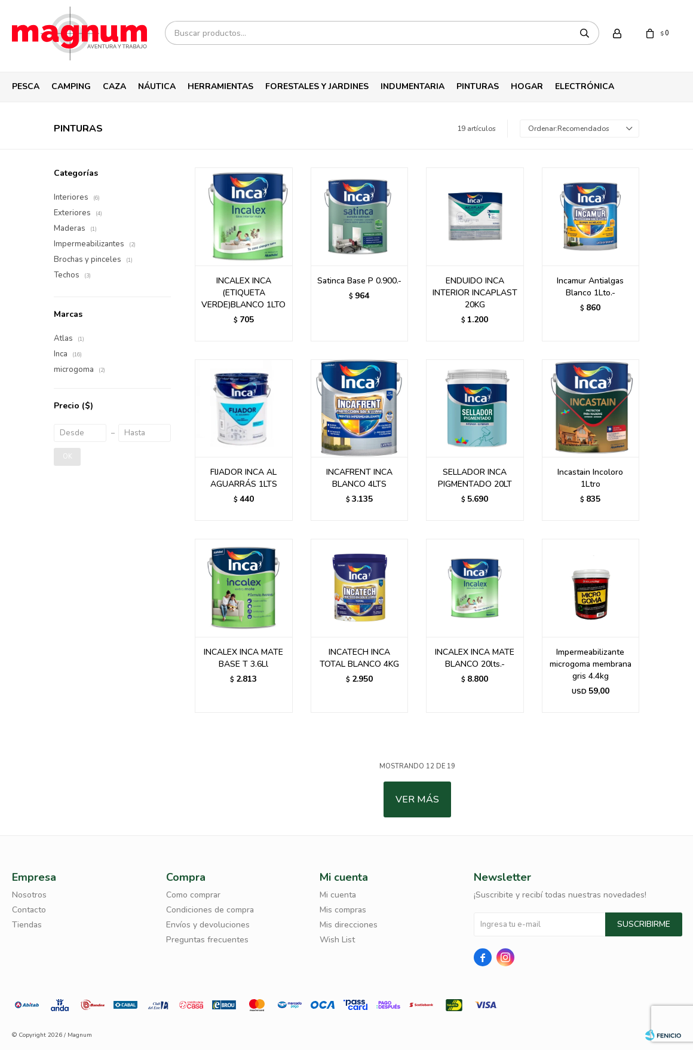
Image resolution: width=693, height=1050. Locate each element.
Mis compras (343, 909)
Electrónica (584, 86)
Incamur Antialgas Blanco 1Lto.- (590, 286)
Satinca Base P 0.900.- (359, 280)
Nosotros (29, 895)
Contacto (29, 909)
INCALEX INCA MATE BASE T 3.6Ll (243, 658)
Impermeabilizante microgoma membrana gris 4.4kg (590, 664)
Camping (71, 86)
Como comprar (193, 895)
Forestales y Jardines (317, 86)
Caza (114, 86)
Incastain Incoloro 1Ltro (590, 478)
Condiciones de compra (210, 909)
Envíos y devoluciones (208, 924)
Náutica (157, 86)
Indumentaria (412, 86)
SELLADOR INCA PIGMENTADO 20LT (475, 478)
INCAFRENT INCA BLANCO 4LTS (359, 478)
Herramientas (220, 86)
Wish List (337, 939)
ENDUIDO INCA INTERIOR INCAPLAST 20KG (475, 292)
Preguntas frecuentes (207, 939)
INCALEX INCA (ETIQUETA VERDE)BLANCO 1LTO (243, 292)
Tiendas (27, 924)
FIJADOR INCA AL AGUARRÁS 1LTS (243, 478)
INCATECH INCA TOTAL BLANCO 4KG (359, 658)
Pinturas (477, 86)
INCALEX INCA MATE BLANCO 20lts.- (474, 658)
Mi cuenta (338, 895)
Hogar (527, 86)
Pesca (25, 86)
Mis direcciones (349, 924)
